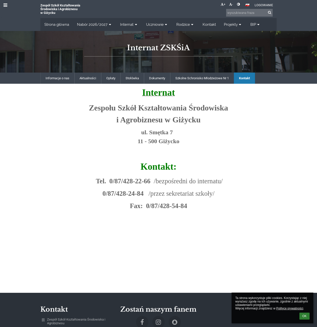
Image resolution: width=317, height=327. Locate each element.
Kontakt (244, 78)
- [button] (231, 4)
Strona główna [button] (56, 24)
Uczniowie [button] (157, 24)
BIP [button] (255, 24)
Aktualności (87, 78)
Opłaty (110, 78)
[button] (247, 5)
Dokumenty (157, 78)
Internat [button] (129, 24)
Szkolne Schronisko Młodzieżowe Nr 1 (202, 78)
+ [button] (223, 4)
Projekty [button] (233, 24)
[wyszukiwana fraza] (249, 13)
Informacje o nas (57, 78)
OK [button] (304, 316)
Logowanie (264, 5)
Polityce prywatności (289, 308)
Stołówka (132, 78)
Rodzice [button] (185, 24)
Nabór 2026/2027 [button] (94, 24)
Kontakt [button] (209, 24)
